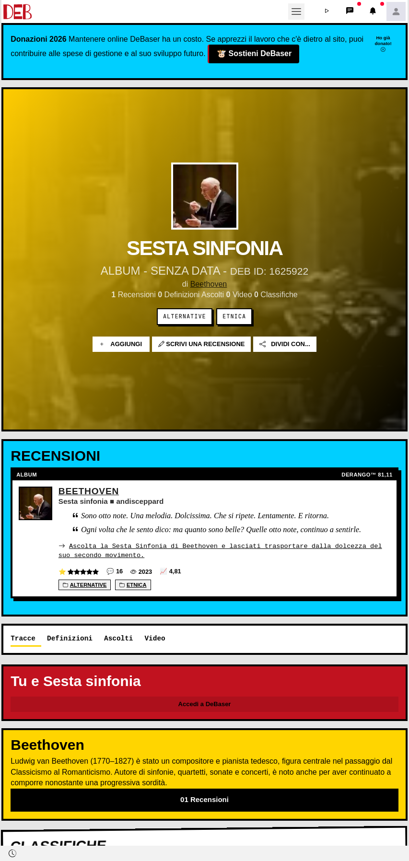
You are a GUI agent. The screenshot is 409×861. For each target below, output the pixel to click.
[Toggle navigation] (296, 11)
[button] (327, 11)
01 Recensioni (204, 799)
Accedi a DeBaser (204, 703)
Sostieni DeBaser (254, 54)
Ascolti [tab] (118, 637)
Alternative (184, 316)
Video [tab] (154, 637)
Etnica (234, 316)
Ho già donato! (382, 43)
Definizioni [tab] (70, 637)
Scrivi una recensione (201, 344)
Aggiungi (121, 344)
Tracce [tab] (23, 637)
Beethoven (208, 284)
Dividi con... (284, 344)
